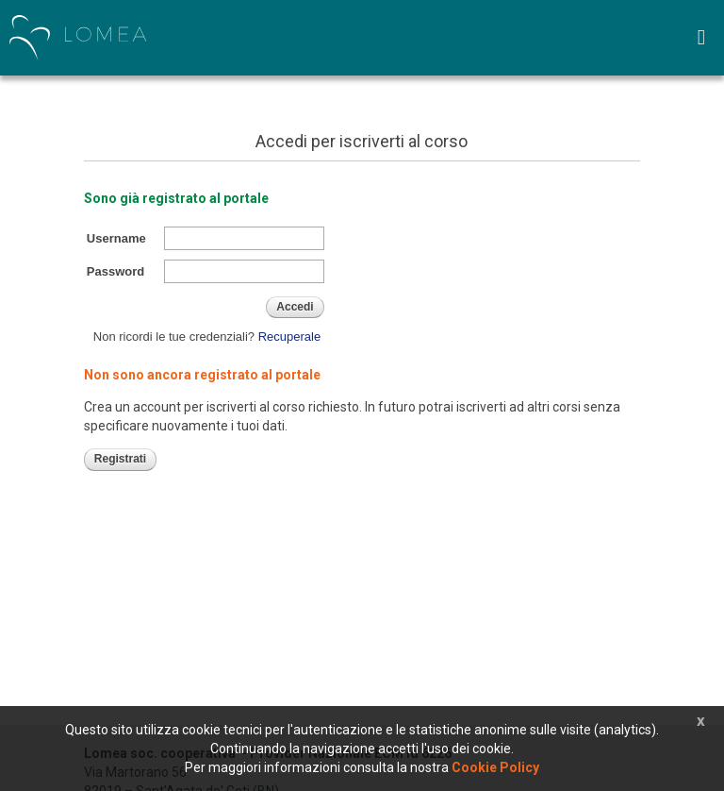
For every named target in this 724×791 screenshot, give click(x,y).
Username (116, 238)
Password (115, 271)
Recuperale (289, 336)
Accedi (294, 306)
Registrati (120, 458)
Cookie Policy (495, 767)
